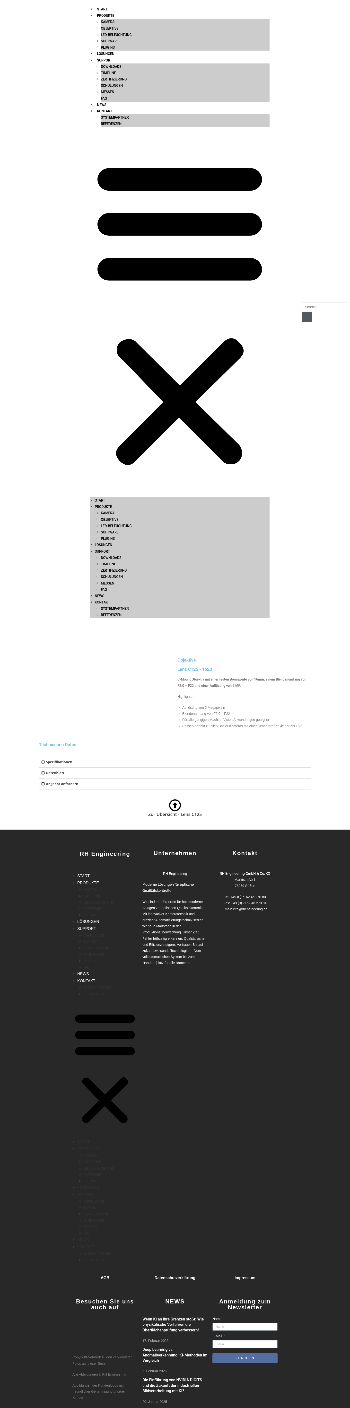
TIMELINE (108, 481)
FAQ (104, 16)
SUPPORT (102, 468)
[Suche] (307, 317)
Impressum (245, 1278)
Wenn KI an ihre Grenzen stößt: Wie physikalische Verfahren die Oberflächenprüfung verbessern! (173, 1324)
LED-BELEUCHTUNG (116, 443)
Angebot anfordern (62, 783)
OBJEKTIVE (109, 437)
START (100, 417)
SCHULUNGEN (112, 3)
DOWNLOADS (111, 475)
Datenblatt (55, 772)
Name (216, 1319)
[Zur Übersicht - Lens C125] (175, 805)
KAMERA (107, 430)
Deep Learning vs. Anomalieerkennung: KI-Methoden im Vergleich (175, 1355)
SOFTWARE (110, 449)
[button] (180, 229)
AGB (105, 1278)
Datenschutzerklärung (175, 1278)
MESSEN (107, 9)
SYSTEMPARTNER (115, 34)
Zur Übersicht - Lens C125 (175, 814)
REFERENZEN (111, 41)
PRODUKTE (103, 424)
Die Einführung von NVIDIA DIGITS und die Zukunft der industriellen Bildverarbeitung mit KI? (172, 1385)
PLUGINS (108, 456)
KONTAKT (104, 28)
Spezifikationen (59, 762)
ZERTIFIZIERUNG (114, 487)
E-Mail (217, 1336)
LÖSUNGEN (103, 462)
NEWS (101, 22)
